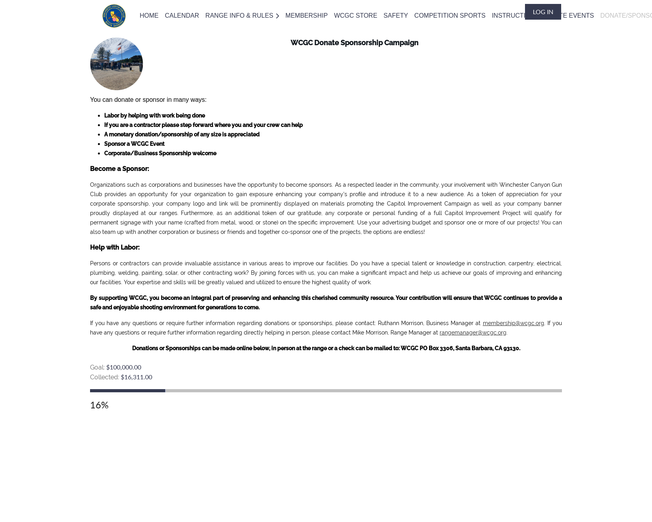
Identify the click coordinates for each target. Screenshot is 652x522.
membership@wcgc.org (513, 323)
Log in (543, 11)
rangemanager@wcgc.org (473, 332)
